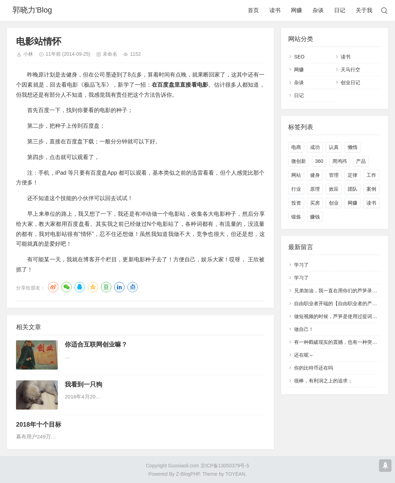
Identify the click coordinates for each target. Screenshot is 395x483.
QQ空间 (93, 287)
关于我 (364, 10)
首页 (253, 10)
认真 (334, 147)
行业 (296, 189)
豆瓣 (106, 287)
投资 (296, 203)
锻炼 (296, 217)
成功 (315, 147)
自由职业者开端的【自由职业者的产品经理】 (343, 303)
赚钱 (315, 217)
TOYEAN (235, 474)
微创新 (298, 161)
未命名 (110, 54)
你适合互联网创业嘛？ (96, 344)
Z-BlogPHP (188, 474)
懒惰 (352, 147)
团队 (352, 189)
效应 (334, 189)
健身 (315, 175)
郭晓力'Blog (33, 10)
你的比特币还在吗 (313, 368)
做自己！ (304, 329)
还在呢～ (304, 355)
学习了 (301, 265)
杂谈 (318, 10)
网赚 (296, 10)
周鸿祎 (339, 161)
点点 (132, 287)
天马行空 (350, 69)
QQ (79, 287)
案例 (371, 189)
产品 (361, 161)
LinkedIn (119, 287)
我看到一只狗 (83, 384)
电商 (296, 147)
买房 (315, 203)
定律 (352, 175)
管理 (334, 175)
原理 (315, 189)
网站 (296, 175)
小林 (28, 54)
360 (319, 161)
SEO (299, 57)
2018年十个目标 (38, 424)
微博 (53, 287)
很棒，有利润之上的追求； (323, 380)
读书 (275, 10)
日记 (339, 10)
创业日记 (350, 82)
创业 (334, 203)
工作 (371, 175)
